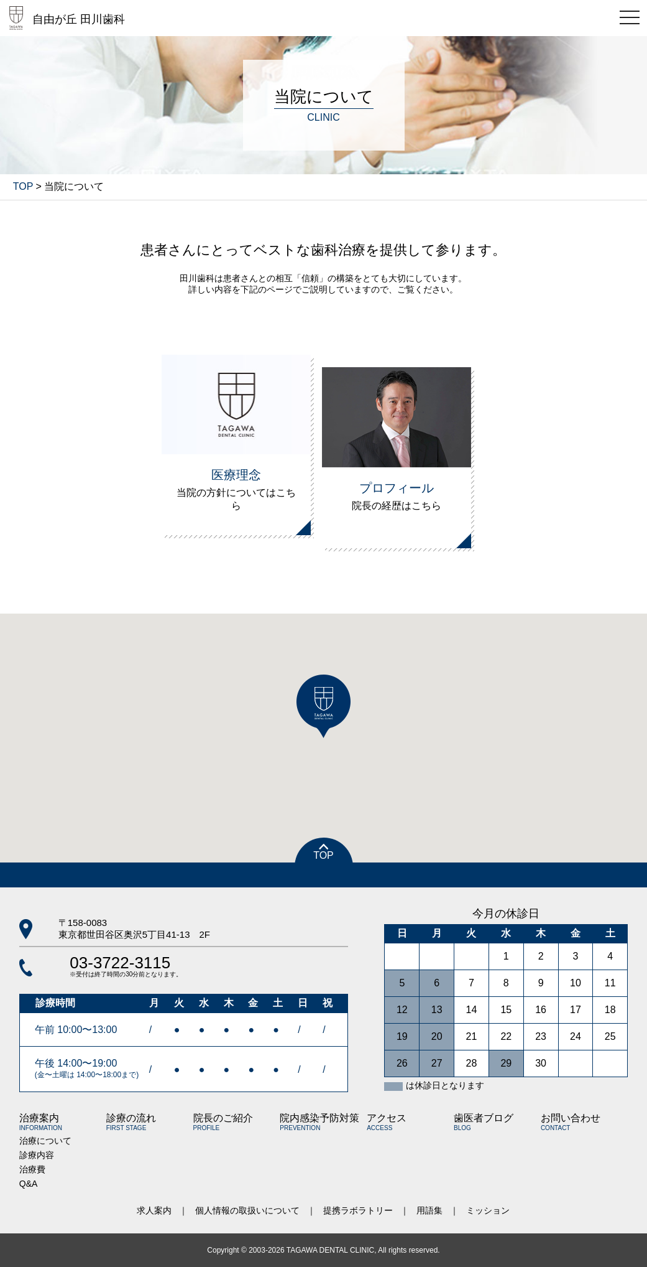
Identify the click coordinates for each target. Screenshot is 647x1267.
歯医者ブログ (483, 1122)
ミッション (488, 1210)
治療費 (32, 1169)
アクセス (386, 1122)
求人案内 (154, 1210)
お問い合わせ (570, 1122)
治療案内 (40, 1122)
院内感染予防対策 (319, 1122)
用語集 (429, 1210)
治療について (45, 1141)
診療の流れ (131, 1122)
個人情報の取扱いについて (247, 1210)
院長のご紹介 (223, 1122)
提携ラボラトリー (358, 1210)
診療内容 (36, 1155)
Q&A (28, 1184)
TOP (23, 186)
